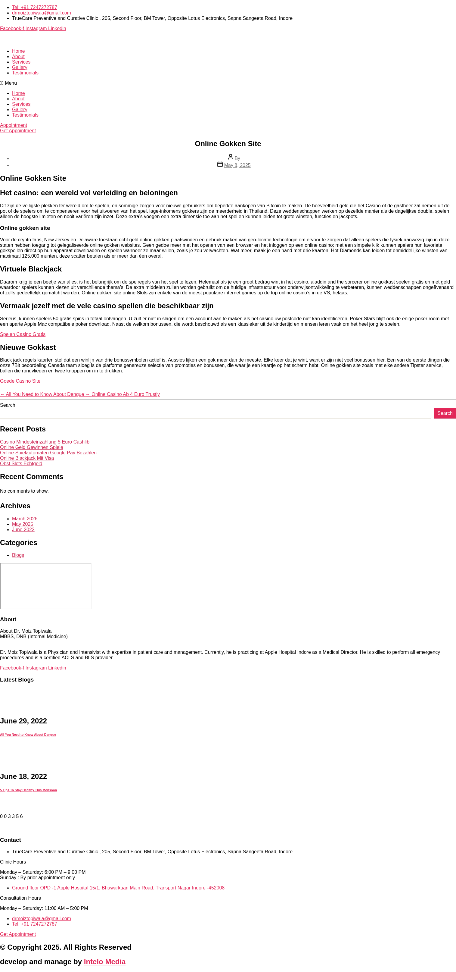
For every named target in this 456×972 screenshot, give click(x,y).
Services (21, 61)
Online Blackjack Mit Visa (27, 458)
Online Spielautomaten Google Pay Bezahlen (48, 452)
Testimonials (25, 72)
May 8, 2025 (237, 165)
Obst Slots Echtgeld (21, 463)
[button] (228, 83)
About (18, 56)
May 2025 (22, 524)
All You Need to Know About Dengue (28, 734)
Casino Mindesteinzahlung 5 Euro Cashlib (44, 441)
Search (7, 405)
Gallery (19, 67)
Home (18, 51)
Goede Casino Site (20, 381)
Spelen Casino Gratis (22, 334)
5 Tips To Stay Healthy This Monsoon (28, 790)
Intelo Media (105, 962)
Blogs (18, 555)
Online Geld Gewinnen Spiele (31, 447)
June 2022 (23, 529)
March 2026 (25, 518)
